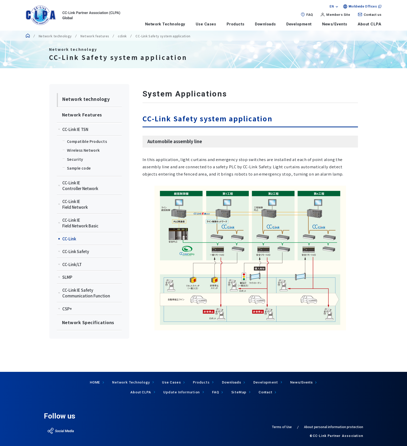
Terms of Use (282, 426)
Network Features (82, 115)
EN (332, 6)
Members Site (338, 15)
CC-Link (69, 238)
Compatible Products (87, 141)
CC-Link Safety (75, 251)
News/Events (334, 24)
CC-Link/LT (72, 264)
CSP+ (67, 308)
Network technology (55, 36)
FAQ (309, 15)
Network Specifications (88, 322)
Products (236, 24)
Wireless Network (83, 150)
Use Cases (206, 24)
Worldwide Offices (363, 6)
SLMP (67, 277)
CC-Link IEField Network (75, 204)
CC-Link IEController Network (80, 185)
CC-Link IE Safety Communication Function (86, 293)
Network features (94, 36)
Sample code (79, 168)
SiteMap (238, 391)
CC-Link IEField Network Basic (80, 223)
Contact (265, 392)
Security (75, 159)
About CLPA (370, 24)
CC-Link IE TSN (75, 129)
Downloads (265, 24)
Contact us (372, 15)
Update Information (181, 391)
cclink (122, 36)
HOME (95, 382)
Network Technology (165, 24)
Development (299, 24)
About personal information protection (333, 426)
